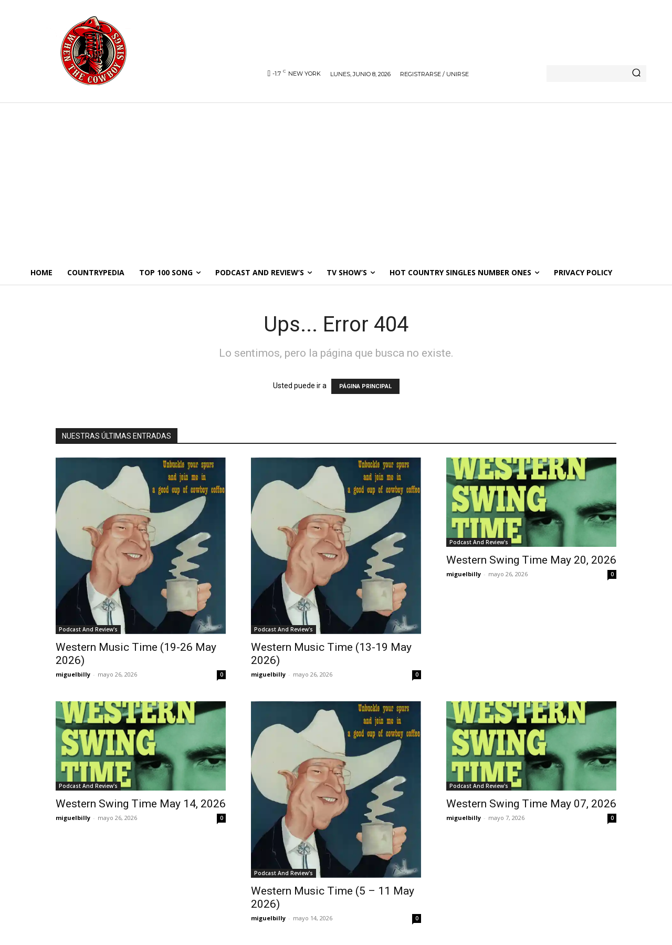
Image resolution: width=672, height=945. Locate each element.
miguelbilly (73, 674)
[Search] (636, 73)
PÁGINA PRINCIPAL (365, 386)
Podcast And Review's (88, 629)
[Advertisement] (336, 181)
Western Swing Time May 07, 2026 (531, 803)
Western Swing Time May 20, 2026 (531, 560)
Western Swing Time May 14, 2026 (141, 803)
